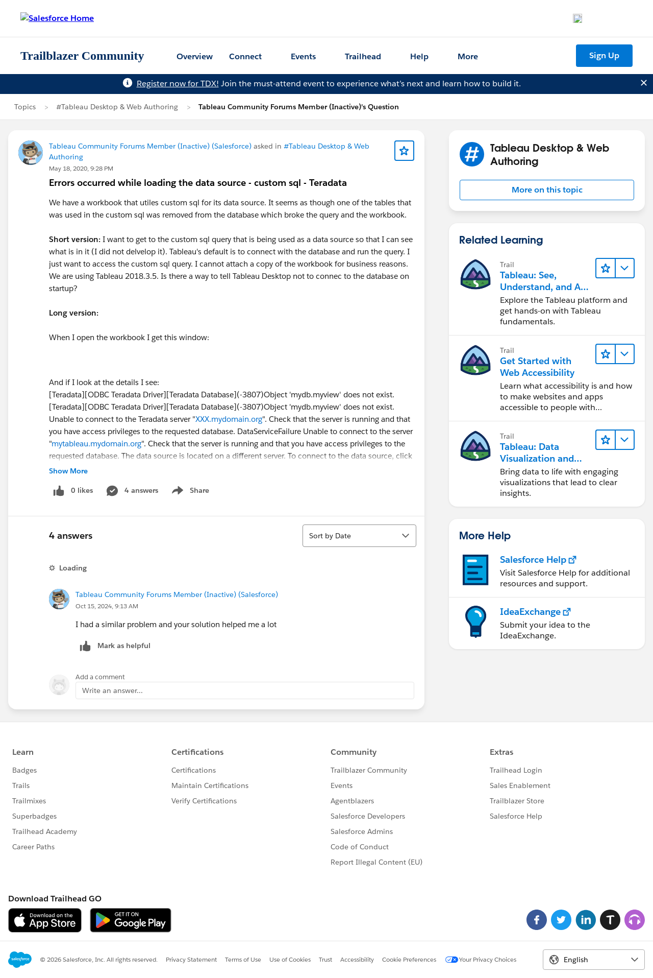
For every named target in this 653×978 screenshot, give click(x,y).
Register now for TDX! (178, 83)
